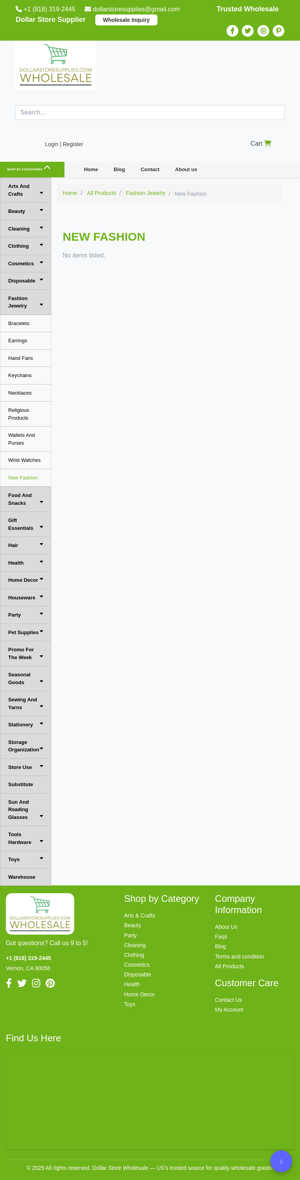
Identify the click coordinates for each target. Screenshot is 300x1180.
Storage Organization (25, 746)
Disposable (25, 280)
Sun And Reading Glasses (25, 809)
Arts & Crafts (139, 915)
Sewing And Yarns (25, 703)
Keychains (20, 375)
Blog (119, 169)
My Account (229, 1010)
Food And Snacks (25, 499)
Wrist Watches (24, 460)
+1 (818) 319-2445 (46, 9)
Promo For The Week (25, 653)
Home (91, 169)
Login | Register (64, 144)
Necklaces (20, 393)
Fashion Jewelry (25, 302)
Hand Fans (20, 358)
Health (25, 562)
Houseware (25, 597)
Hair (25, 545)
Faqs (221, 936)
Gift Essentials (25, 524)
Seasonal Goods (25, 678)
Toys (25, 859)
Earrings (17, 340)
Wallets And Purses (21, 439)
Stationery (25, 724)
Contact (150, 169)
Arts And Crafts (25, 190)
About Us (226, 927)
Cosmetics (25, 263)
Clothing (25, 245)
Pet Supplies (25, 632)
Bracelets (18, 323)
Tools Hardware (25, 838)
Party (25, 614)
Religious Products (18, 414)
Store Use (25, 766)
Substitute (20, 784)
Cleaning (25, 228)
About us (186, 169)
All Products (229, 966)
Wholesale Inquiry (126, 20)
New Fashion (23, 478)
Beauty (25, 210)
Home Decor (25, 579)
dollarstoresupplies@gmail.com (133, 9)
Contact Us (228, 1000)
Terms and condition (239, 956)
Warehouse (22, 877)
